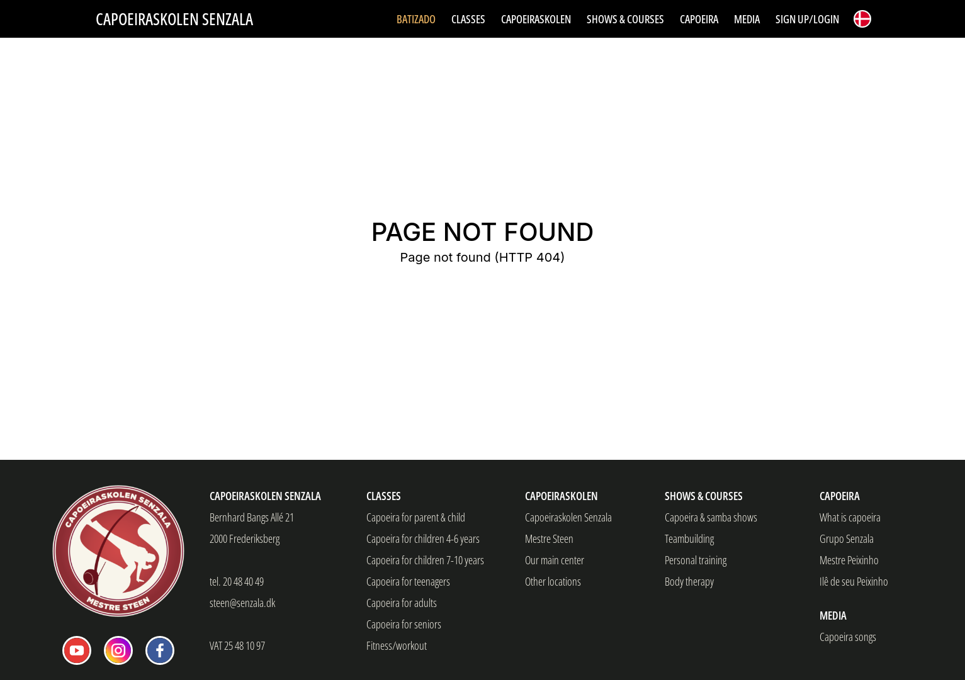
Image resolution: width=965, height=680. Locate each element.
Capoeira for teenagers (408, 581)
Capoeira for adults (401, 602)
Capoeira (840, 495)
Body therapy (689, 581)
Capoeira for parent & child (415, 517)
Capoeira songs (848, 636)
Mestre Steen (549, 538)
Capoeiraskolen (561, 495)
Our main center (554, 559)
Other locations (553, 581)
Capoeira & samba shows (711, 517)
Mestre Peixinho (849, 559)
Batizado (416, 18)
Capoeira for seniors (403, 624)
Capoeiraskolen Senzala (174, 19)
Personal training (695, 559)
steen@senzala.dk (242, 602)
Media (833, 615)
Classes (383, 495)
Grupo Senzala (847, 538)
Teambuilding (689, 538)
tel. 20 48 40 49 (237, 581)
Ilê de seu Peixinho (854, 581)
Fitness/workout (396, 645)
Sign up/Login (807, 18)
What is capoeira (850, 517)
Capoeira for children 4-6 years (423, 538)
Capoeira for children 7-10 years (425, 559)
